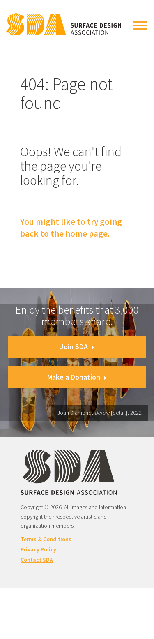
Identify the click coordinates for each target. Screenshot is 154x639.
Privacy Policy (38, 549)
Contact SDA (37, 559)
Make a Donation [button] (77, 377)
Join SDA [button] (77, 346)
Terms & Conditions (46, 539)
